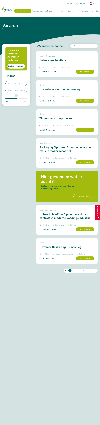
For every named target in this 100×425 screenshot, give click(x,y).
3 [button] (77, 270)
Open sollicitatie (83, 196)
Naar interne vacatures (15, 66)
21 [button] (91, 270)
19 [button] (83, 270)
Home (4, 29)
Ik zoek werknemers (46, 11)
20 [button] (87, 270)
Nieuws (60, 11)
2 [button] (73, 270)
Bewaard (81, 3)
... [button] (80, 270)
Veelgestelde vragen (86, 11)
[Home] (7, 11)
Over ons (71, 11)
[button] (93, 3)
